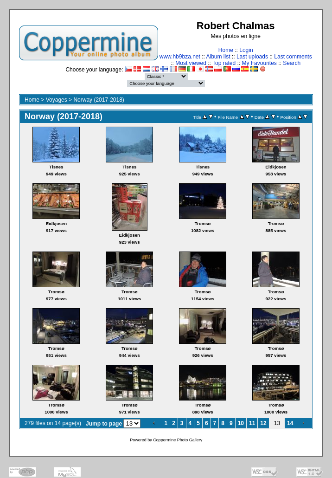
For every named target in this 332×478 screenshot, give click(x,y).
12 (263, 423)
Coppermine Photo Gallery (177, 440)
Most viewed (190, 63)
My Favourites (259, 63)
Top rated (224, 63)
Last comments (293, 56)
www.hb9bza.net (180, 56)
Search (291, 63)
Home (225, 50)
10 (241, 423)
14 (290, 423)
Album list (218, 56)
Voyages (56, 100)
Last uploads (252, 56)
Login (246, 50)
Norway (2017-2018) (98, 100)
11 (252, 423)
